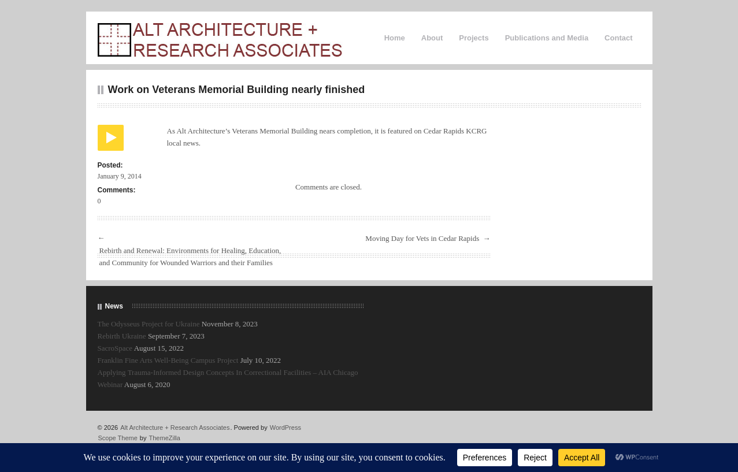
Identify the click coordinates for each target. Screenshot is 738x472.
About (432, 38)
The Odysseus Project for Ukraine (149, 323)
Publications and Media (546, 38)
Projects (473, 38)
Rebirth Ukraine (122, 336)
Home (394, 38)
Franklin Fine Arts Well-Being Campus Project (168, 360)
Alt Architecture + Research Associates (174, 427)
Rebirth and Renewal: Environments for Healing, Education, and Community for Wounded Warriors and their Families (190, 256)
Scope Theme (118, 437)
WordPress (285, 427)
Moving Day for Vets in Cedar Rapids (422, 238)
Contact (618, 38)
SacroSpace (115, 348)
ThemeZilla (164, 437)
